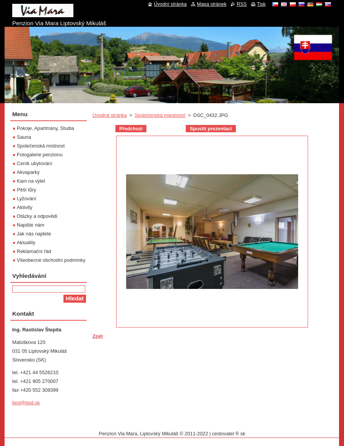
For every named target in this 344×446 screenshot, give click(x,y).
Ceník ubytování (34, 163)
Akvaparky (28, 172)
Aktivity (24, 207)
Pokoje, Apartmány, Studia (45, 128)
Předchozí (131, 128)
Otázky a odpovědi (37, 216)
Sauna (24, 137)
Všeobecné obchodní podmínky (51, 260)
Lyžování (26, 198)
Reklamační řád (34, 251)
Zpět (97, 336)
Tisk (261, 4)
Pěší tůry (26, 190)
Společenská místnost (41, 146)
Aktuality (26, 242)
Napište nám (30, 225)
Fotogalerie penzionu (40, 154)
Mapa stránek (212, 4)
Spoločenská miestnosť (160, 115)
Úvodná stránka (109, 115)
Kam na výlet (31, 181)
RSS (242, 4)
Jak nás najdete (34, 234)
